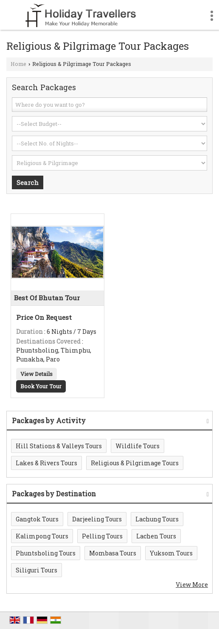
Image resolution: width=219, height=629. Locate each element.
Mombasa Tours (112, 553)
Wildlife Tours (137, 446)
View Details (36, 373)
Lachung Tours (157, 519)
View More (192, 585)
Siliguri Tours (36, 570)
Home (18, 63)
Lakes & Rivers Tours (46, 463)
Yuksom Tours (171, 553)
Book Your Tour (41, 386)
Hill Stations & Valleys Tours (59, 446)
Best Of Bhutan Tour (47, 297)
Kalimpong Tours (42, 536)
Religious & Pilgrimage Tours (135, 463)
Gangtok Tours (37, 519)
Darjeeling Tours (97, 519)
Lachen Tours (156, 536)
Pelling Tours (102, 536)
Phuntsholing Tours (46, 553)
